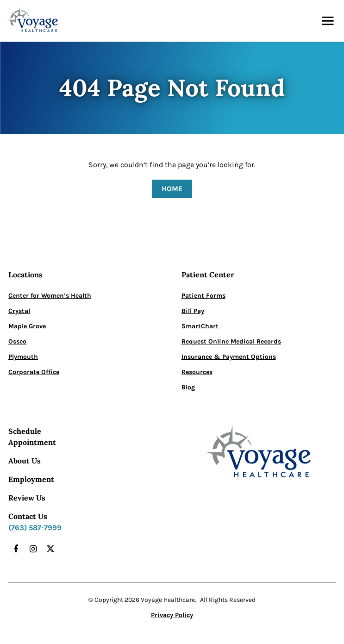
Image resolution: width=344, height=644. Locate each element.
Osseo (17, 341)
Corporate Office (33, 372)
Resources (197, 372)
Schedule (24, 431)
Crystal (19, 311)
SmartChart (200, 326)
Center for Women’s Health (49, 296)
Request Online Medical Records (231, 341)
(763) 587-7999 (35, 527)
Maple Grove (27, 326)
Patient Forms (203, 296)
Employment (31, 479)
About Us (24, 460)
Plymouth (23, 357)
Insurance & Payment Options (228, 357)
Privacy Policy (172, 615)
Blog (188, 387)
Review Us (26, 497)
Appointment (32, 442)
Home (172, 188)
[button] (327, 20)
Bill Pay (192, 311)
